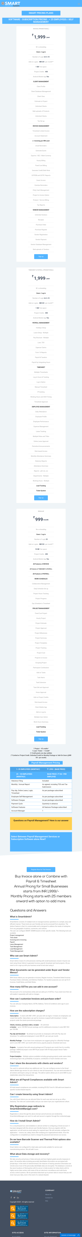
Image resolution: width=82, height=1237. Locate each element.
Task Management (16, 946)
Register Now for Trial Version (41, 871)
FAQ (46, 1201)
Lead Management (16, 949)
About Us (48, 1194)
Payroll (12, 942)
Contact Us (49, 1198)
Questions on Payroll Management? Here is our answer (40, 820)
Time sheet (13, 937)
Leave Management (16, 944)
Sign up (41, 256)
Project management (17, 935)
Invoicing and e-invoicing (18, 940)
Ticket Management (16, 951)
